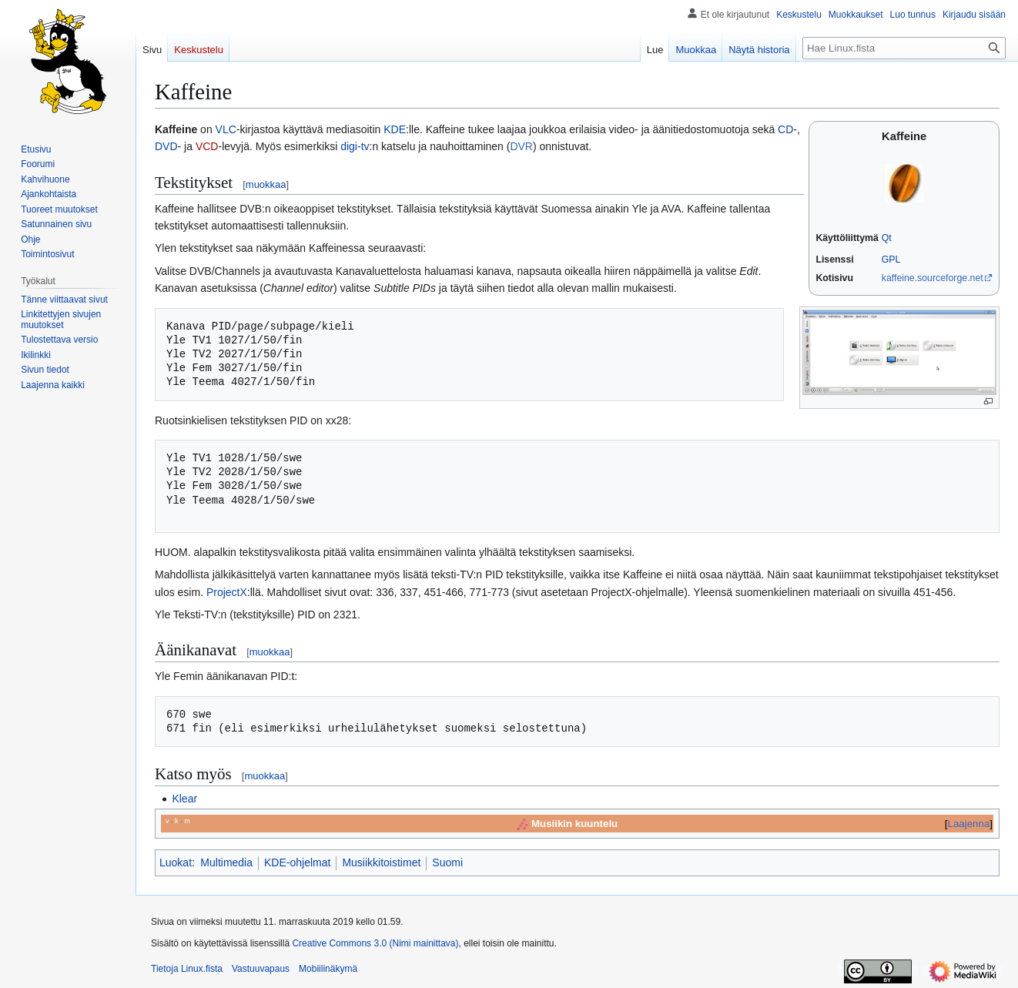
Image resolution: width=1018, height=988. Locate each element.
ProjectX (226, 592)
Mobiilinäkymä (328, 968)
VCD (207, 146)
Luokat (175, 862)
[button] (53, 385)
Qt (887, 238)
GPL (891, 259)
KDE (394, 129)
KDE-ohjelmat (297, 862)
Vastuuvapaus (261, 968)
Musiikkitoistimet (381, 862)
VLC (226, 129)
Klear (184, 798)
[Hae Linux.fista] (904, 48)
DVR (521, 146)
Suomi (447, 862)
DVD (166, 146)
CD (785, 129)
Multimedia (226, 862)
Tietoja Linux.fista (187, 968)
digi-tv (354, 146)
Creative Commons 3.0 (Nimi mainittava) (375, 943)
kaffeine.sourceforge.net (932, 278)
